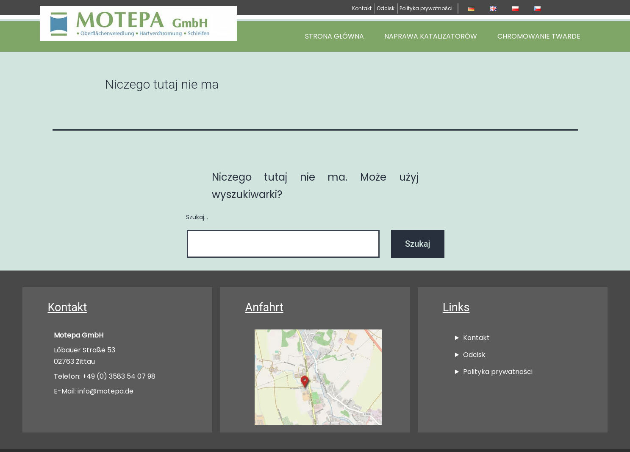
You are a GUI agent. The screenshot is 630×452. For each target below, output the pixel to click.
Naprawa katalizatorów (430, 36)
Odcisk (385, 8)
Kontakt (362, 8)
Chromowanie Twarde (538, 36)
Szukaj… (197, 217)
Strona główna (334, 36)
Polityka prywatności (426, 8)
